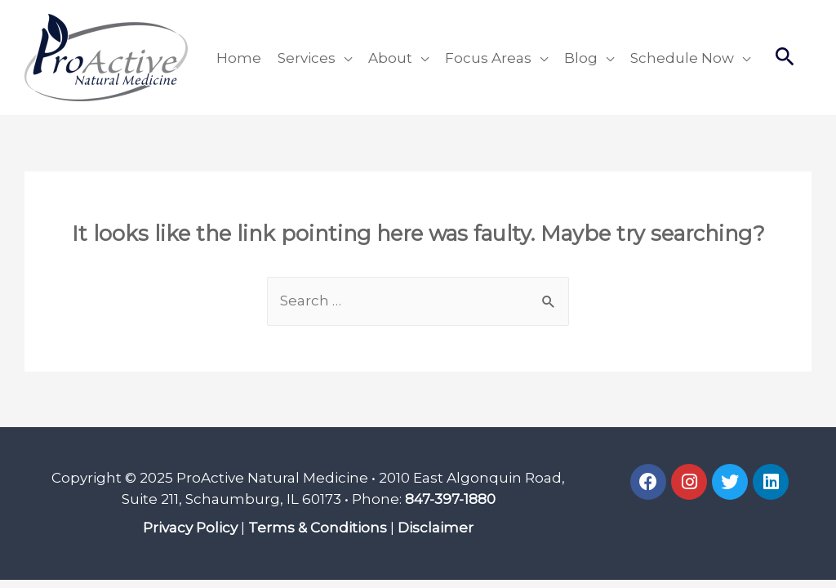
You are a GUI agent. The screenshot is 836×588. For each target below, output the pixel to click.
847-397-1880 (450, 499)
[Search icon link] (785, 58)
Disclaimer (436, 527)
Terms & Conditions (317, 527)
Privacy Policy (190, 527)
